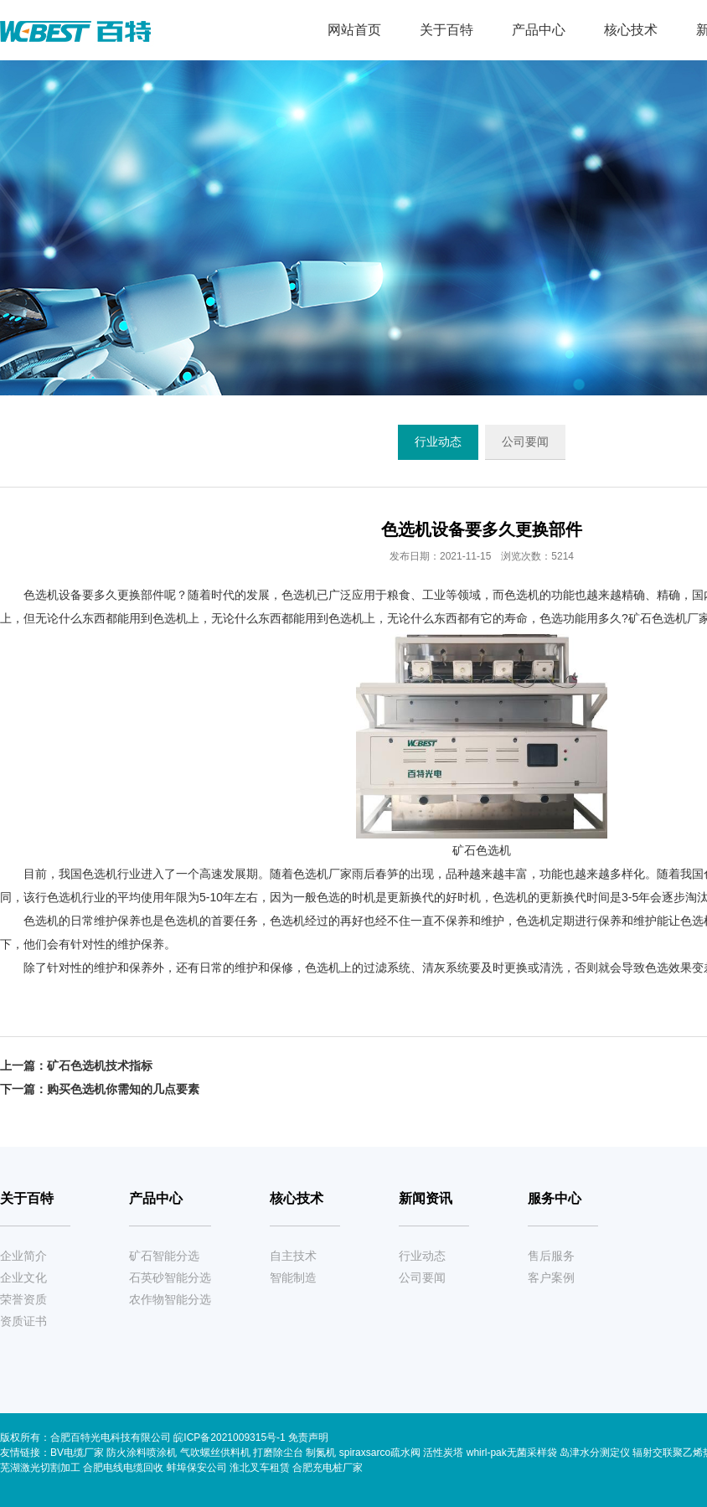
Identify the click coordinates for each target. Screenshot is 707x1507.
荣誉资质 (23, 1299)
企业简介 (23, 1255)
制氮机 (321, 1452)
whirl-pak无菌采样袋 (512, 1452)
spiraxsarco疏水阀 (380, 1452)
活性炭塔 (443, 1452)
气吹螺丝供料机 (215, 1452)
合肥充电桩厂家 (327, 1467)
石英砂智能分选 (170, 1277)
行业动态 (438, 441)
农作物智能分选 (170, 1299)
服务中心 (554, 1198)
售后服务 (551, 1255)
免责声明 (308, 1437)
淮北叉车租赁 (260, 1467)
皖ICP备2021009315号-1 (230, 1437)
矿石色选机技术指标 (99, 1065)
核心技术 (631, 30)
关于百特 (446, 30)
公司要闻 (525, 441)
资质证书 (23, 1321)
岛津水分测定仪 (595, 1452)
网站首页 (354, 30)
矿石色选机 (657, 618)
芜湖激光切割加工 (40, 1467)
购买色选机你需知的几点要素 (123, 1089)
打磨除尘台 (278, 1452)
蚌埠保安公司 (197, 1467)
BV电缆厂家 (77, 1452)
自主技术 (293, 1255)
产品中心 (538, 30)
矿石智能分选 (164, 1255)
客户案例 (551, 1277)
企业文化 (23, 1277)
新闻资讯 (425, 1198)
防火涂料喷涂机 (141, 1452)
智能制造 (293, 1277)
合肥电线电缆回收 (123, 1467)
